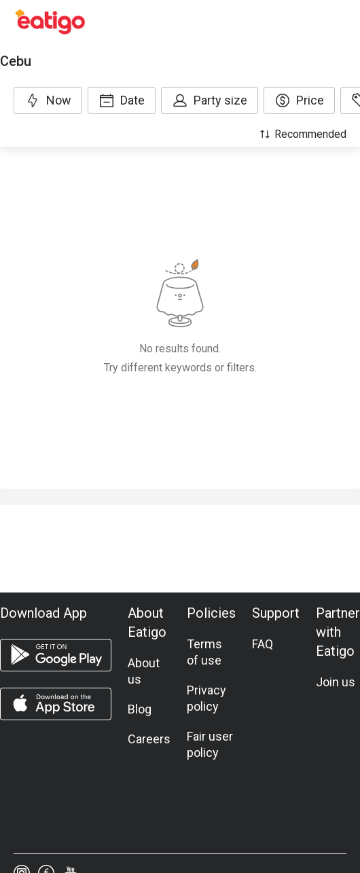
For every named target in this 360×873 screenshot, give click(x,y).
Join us (335, 682)
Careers (149, 739)
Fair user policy (210, 744)
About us (144, 671)
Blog (139, 709)
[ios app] (55, 704)
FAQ (262, 644)
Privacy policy (206, 698)
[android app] (55, 655)
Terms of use (204, 652)
